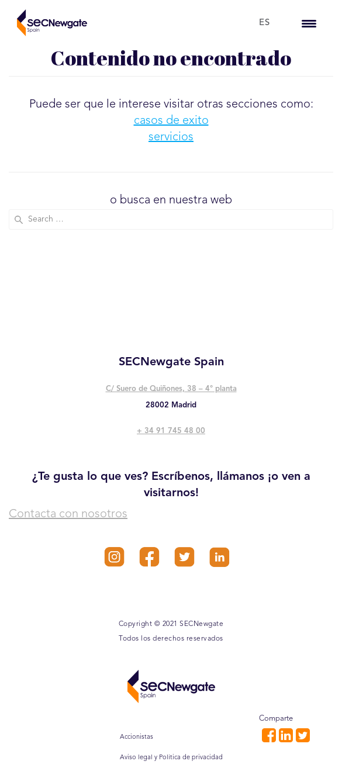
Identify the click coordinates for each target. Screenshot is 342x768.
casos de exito (171, 121)
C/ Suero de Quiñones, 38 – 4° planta (171, 389)
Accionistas (136, 737)
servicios (171, 137)
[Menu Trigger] (309, 23)
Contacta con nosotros (68, 514)
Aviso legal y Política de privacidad (171, 758)
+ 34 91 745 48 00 (171, 431)
